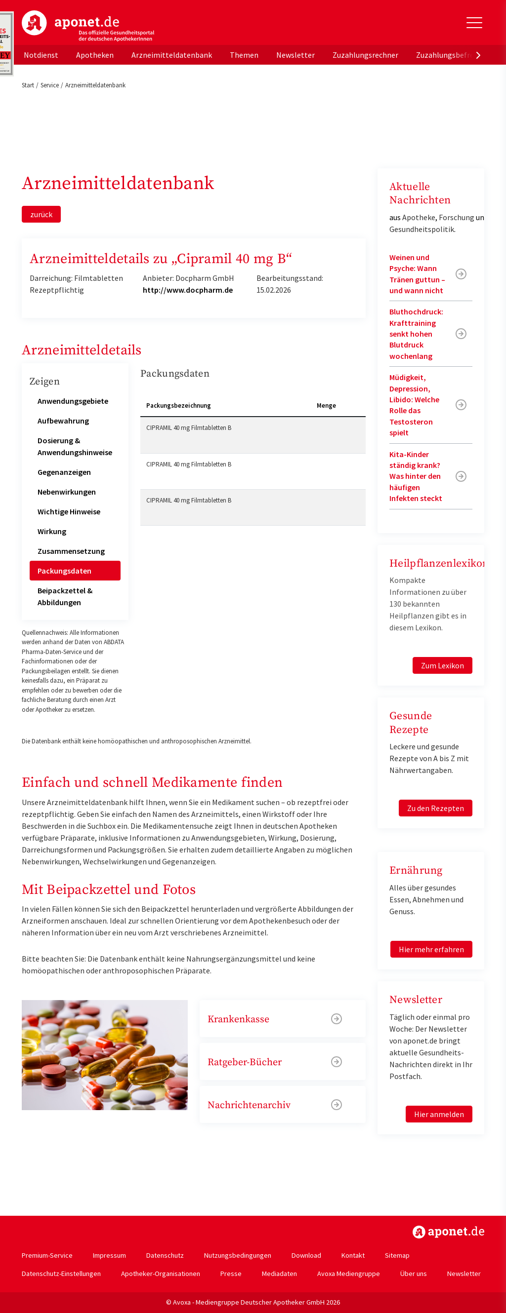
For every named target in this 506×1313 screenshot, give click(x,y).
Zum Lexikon (442, 665)
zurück (41, 214)
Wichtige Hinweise (69, 511)
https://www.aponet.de (448, 1232)
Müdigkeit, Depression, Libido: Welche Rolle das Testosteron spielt (414, 404)
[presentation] (478, 55)
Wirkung (52, 531)
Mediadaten (279, 1273)
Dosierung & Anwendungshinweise (75, 446)
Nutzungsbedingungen (237, 1255)
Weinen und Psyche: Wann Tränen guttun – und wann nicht (417, 273)
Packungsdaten (64, 571)
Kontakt (353, 1255)
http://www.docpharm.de (188, 290)
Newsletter (295, 55)
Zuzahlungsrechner (365, 55)
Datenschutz (165, 1255)
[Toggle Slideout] (474, 23)
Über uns (413, 1273)
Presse (231, 1273)
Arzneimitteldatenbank (171, 55)
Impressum (109, 1255)
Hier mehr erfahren (431, 949)
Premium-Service (47, 1255)
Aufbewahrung (63, 420)
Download (306, 1255)
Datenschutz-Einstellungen (61, 1273)
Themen (244, 55)
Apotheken (95, 55)
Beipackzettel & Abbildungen (65, 596)
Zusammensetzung (71, 551)
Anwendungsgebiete (73, 401)
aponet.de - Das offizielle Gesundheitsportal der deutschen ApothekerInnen (88, 26)
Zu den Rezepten (435, 808)
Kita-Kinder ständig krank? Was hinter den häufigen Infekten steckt (415, 476)
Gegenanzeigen (64, 472)
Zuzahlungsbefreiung (452, 55)
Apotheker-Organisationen (160, 1273)
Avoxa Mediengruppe (348, 1273)
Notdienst (41, 55)
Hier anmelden (439, 1114)
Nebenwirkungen (67, 492)
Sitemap (397, 1255)
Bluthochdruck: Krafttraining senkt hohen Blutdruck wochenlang (416, 334)
